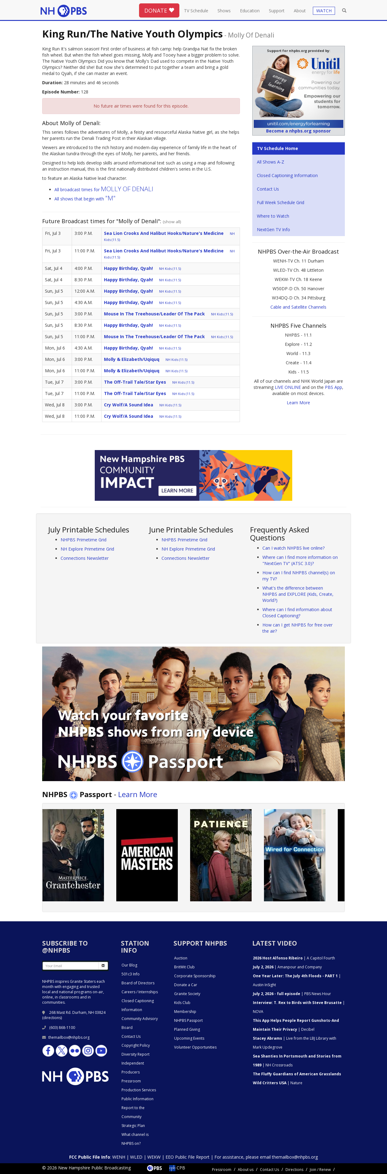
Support (277, 11)
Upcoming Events (189, 1038)
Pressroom (131, 1081)
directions (52, 1017)
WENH (118, 1157)
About (300, 11)
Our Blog (129, 965)
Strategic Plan (133, 1125)
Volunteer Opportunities (195, 1047)
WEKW (154, 1157)
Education (250, 11)
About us (245, 1169)
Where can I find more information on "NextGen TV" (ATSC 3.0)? (300, 560)
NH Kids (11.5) (170, 268)
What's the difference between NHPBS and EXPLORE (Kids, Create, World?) (297, 594)
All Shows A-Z (270, 162)
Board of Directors (138, 983)
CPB (177, 1168)
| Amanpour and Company (287, 967)
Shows (224, 11)
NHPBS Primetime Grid (83, 540)
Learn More (298, 402)
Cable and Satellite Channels (298, 307)
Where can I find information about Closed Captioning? (297, 613)
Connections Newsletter (85, 558)
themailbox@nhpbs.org (66, 1037)
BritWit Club (184, 967)
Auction (180, 958)
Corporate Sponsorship (195, 975)
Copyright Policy (136, 1045)
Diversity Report (136, 1054)
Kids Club (182, 1002)
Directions (294, 1169)
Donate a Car (185, 984)
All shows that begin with (85, 199)
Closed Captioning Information (287, 175)
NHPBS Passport (188, 1020)
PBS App (333, 387)
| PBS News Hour (292, 993)
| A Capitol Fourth (294, 958)
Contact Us (268, 189)
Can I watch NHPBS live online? (293, 548)
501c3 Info (131, 974)
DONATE (159, 10)
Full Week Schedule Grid (280, 202)
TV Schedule (196, 11)
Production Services (139, 1090)
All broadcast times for (103, 189)
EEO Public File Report (187, 1157)
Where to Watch (273, 216)
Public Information (138, 1098)
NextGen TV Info (273, 229)
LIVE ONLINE (288, 387)
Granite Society (187, 993)
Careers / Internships (140, 991)
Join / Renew (320, 1169)
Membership (185, 1011)
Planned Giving (187, 1029)
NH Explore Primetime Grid (87, 549)
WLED (136, 1157)
